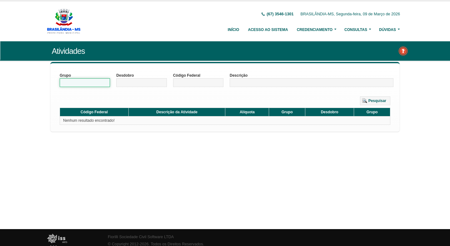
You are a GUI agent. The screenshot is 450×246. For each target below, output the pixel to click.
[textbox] (85, 82)
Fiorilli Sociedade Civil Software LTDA (141, 237)
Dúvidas (387, 30)
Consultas (355, 30)
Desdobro (125, 75)
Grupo (65, 75)
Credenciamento (314, 30)
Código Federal (186, 75)
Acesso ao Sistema (268, 30)
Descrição (239, 75)
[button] (375, 100)
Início (233, 30)
